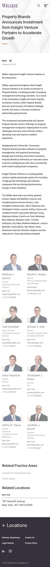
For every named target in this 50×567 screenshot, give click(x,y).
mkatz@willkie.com (35, 346)
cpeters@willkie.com (35, 396)
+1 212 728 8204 (34, 349)
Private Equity (8, 481)
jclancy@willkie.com (10, 447)
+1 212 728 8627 (34, 451)
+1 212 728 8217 (9, 349)
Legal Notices (8, 543)
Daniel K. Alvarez (36, 278)
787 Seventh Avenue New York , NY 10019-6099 (17, 506)
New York (6, 294)
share (10, 61)
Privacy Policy (31, 543)
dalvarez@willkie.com (36, 294)
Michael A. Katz (36, 330)
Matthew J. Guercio (8, 280)
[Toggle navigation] (46, 5)
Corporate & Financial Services (16, 476)
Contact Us (29, 537)
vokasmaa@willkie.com (11, 392)
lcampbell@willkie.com (11, 346)
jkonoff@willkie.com (35, 448)
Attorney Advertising (11, 537)
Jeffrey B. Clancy (11, 429)
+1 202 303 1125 (34, 297)
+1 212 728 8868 (34, 399)
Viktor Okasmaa (11, 379)
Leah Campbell (10, 330)
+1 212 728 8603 (9, 450)
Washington (32, 291)
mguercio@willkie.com (11, 297)
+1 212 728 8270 (9, 395)
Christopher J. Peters (35, 381)
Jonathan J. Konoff (33, 430)
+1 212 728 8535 (9, 301)
